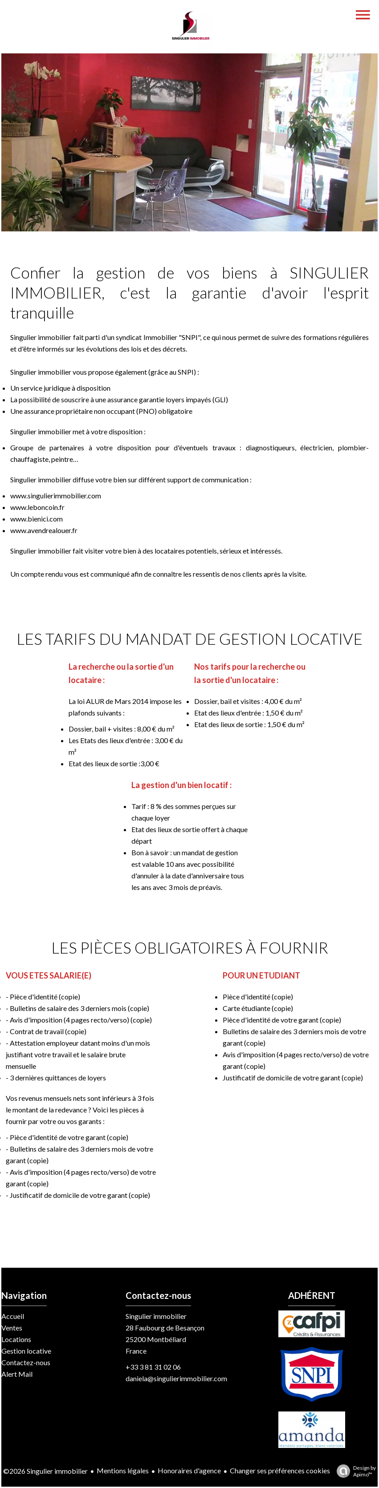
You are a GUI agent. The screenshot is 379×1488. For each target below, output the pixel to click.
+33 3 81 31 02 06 (153, 1367)
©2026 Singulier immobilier (45, 1471)
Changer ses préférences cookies (280, 1470)
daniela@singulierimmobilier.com (176, 1378)
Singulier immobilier (156, 1316)
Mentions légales (123, 1470)
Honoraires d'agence (189, 1470)
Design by (354, 1471)
